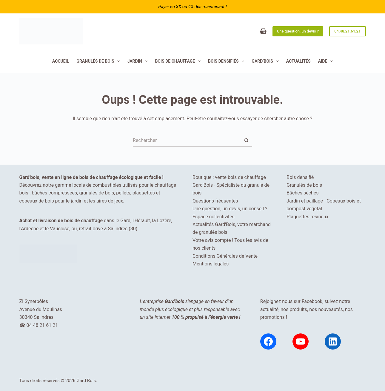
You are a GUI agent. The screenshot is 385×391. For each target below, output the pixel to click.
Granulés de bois (99, 61)
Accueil (60, 61)
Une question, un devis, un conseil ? (229, 208)
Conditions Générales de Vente (225, 256)
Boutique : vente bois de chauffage (229, 177)
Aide (326, 61)
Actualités (298, 61)
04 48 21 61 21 (42, 325)
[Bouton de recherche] (246, 140)
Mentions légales (210, 264)
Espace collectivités (213, 217)
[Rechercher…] (186, 140)
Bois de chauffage (179, 61)
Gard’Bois (266, 61)
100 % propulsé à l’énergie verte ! (206, 317)
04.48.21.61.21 (347, 31)
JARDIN (138, 61)
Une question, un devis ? (298, 31)
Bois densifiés (227, 61)
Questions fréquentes (215, 201)
